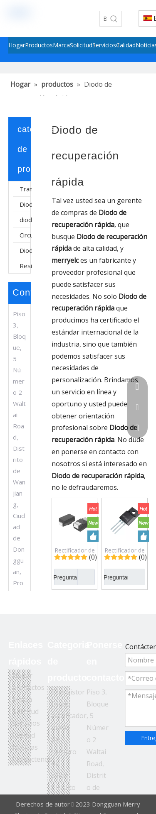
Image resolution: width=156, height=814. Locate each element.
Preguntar (66, 577)
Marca (22, 699)
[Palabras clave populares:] (113, 18)
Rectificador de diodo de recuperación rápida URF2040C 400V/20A (124, 550)
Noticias (25, 747)
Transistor (26, 189)
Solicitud (25, 711)
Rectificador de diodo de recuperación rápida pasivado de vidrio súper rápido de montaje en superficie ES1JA (74, 550)
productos (28, 687)
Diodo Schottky (26, 250)
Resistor (26, 266)
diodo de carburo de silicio (26, 219)
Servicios (26, 723)
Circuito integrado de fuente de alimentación (26, 235)
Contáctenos (32, 759)
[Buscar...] (103, 18)
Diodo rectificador (26, 204)
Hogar (22, 675)
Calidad (23, 735)
